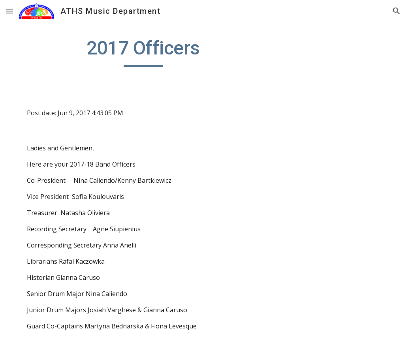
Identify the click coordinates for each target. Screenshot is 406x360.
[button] (9, 11)
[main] (143, 51)
